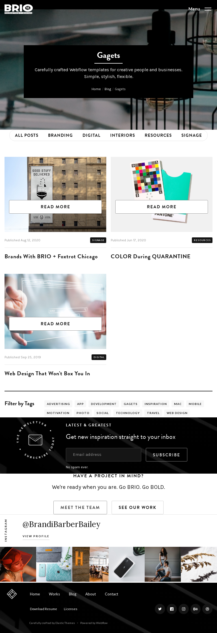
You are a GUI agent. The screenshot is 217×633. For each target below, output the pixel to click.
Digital (92, 135)
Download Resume (43, 609)
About (90, 594)
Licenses (70, 609)
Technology (128, 413)
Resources (158, 135)
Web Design (177, 413)
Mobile (195, 404)
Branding (60, 135)
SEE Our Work (138, 507)
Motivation (58, 413)
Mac (178, 404)
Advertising (58, 404)
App (80, 404)
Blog (108, 89)
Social (103, 413)
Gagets (131, 404)
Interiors (122, 135)
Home (96, 89)
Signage (191, 135)
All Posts (26, 135)
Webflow (102, 623)
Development (104, 404)
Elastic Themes (65, 623)
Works (54, 594)
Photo (83, 413)
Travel (153, 413)
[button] (200, 9)
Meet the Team (80, 507)
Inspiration (156, 404)
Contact (111, 594)
